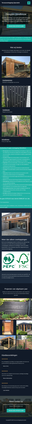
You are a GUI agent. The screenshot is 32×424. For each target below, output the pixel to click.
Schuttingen (5, 139)
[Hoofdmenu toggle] (28, 2)
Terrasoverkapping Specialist (11, 2)
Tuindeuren (6, 110)
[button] (16, 26)
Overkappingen (7, 80)
